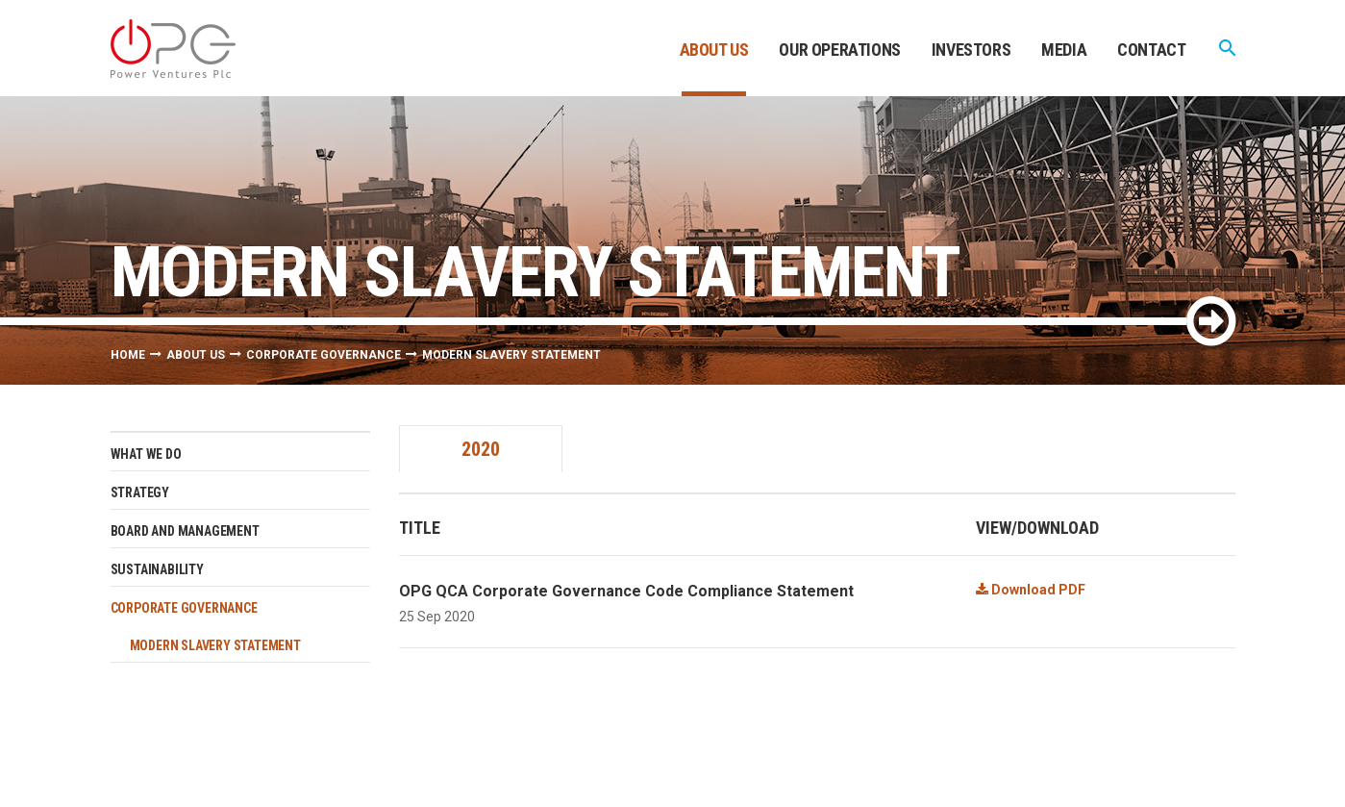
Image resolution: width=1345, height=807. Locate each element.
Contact (1151, 49)
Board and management (185, 531)
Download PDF (1030, 589)
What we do (146, 454)
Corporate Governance (323, 355)
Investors (971, 49)
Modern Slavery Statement (215, 645)
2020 (480, 449)
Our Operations (839, 49)
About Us (714, 49)
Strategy (140, 492)
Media (1063, 49)
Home (128, 355)
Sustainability (157, 569)
